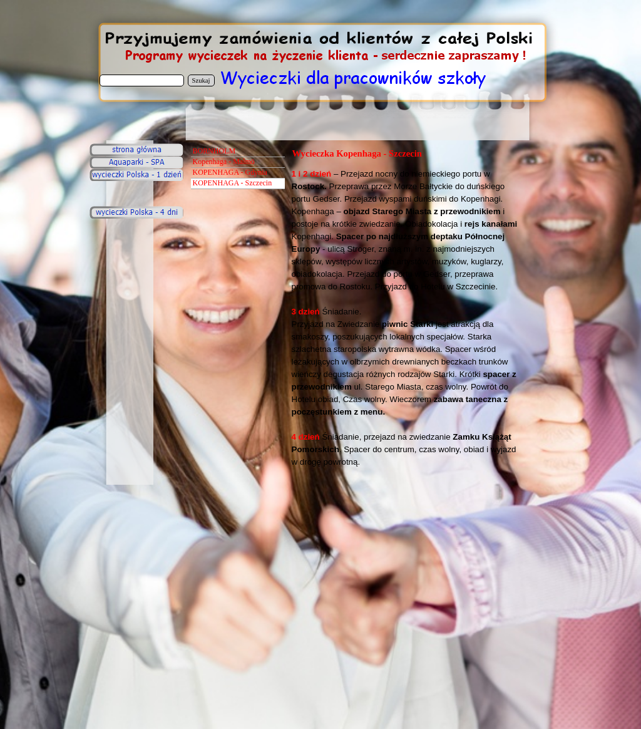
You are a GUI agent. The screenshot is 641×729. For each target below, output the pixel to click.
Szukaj (201, 80)
